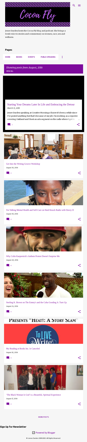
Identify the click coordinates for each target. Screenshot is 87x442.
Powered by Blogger (43, 432)
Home (7, 57)
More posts (43, 417)
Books (19, 57)
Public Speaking (48, 57)
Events (31, 57)
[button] (78, 125)
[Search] (73, 5)
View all (9, 71)
